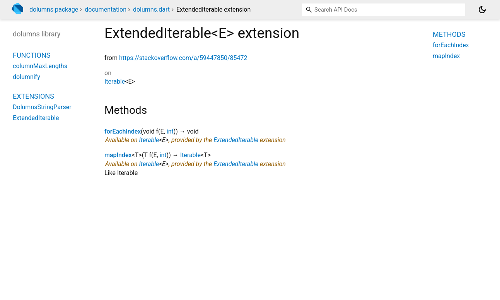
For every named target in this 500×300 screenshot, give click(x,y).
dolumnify (26, 77)
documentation (105, 9)
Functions (31, 55)
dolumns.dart (151, 9)
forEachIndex (122, 131)
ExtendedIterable (235, 140)
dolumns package (53, 9)
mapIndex (118, 155)
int (170, 131)
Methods (449, 34)
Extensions (33, 96)
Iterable (114, 81)
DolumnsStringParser (42, 107)
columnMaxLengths (40, 66)
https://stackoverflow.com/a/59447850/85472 (183, 58)
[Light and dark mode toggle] (482, 9)
